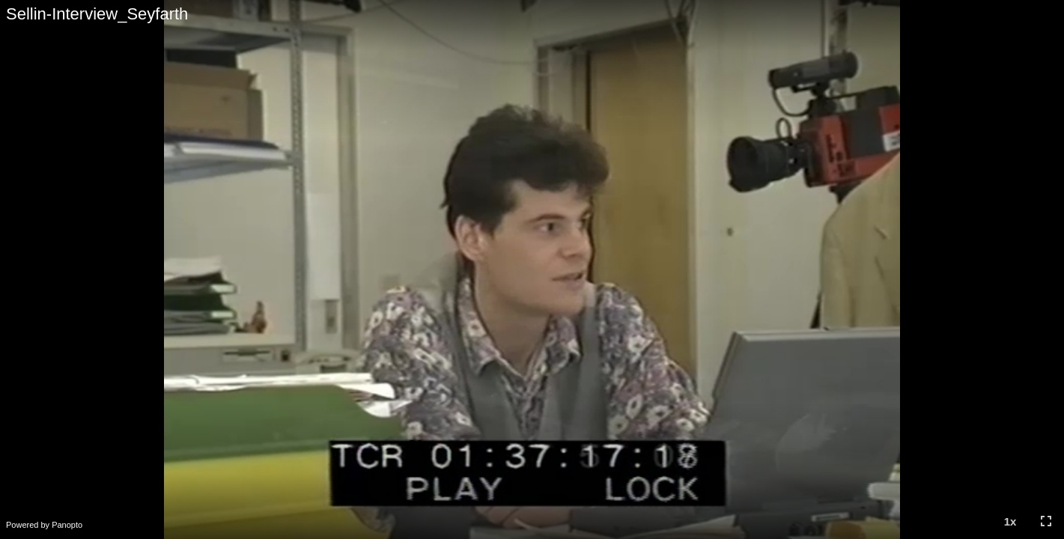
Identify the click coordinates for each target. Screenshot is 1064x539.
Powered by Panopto (44, 524)
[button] (1010, 521)
